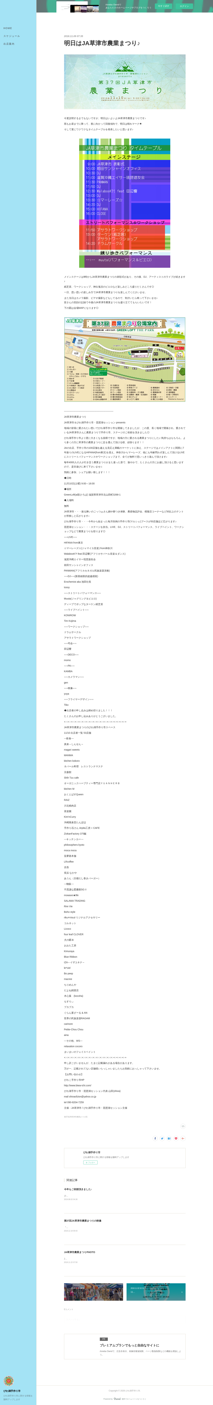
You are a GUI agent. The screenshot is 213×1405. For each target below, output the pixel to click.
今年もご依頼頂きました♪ (78, 1189)
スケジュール (11, 36)
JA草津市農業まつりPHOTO (79, 1252)
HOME (7, 28)
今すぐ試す (163, 6)
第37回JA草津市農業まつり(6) (75, 1117)
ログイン (184, 6)
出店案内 (9, 43)
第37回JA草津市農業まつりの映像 (82, 1220)
